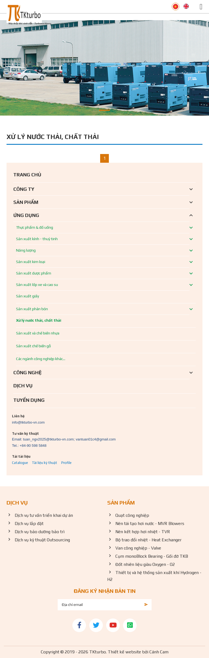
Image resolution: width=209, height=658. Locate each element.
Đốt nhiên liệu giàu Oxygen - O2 (145, 564)
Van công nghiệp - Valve (138, 548)
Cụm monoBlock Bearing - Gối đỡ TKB (151, 556)
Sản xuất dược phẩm (33, 273)
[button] (104, 110)
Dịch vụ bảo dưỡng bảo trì (39, 531)
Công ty (23, 189)
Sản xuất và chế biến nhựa (37, 333)
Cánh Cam (158, 651)
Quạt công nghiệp (132, 515)
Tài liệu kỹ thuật (44, 463)
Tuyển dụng (29, 400)
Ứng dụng (26, 215)
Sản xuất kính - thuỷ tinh (37, 239)
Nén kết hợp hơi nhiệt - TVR (142, 531)
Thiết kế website (124, 651)
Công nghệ (27, 372)
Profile (66, 463)
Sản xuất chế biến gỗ (33, 346)
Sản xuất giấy (27, 296)
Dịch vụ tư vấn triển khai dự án (44, 515)
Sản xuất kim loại (30, 261)
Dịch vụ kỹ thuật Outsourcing (42, 539)
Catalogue (20, 463)
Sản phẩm (25, 202)
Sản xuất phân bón (32, 309)
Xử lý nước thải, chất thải (38, 320)
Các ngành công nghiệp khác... (40, 359)
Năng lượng (26, 250)
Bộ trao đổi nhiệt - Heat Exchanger (148, 539)
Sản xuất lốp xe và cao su (37, 284)
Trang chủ (27, 174)
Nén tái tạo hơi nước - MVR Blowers (149, 523)
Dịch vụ (23, 385)
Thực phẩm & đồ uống (34, 227)
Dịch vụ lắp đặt (29, 523)
